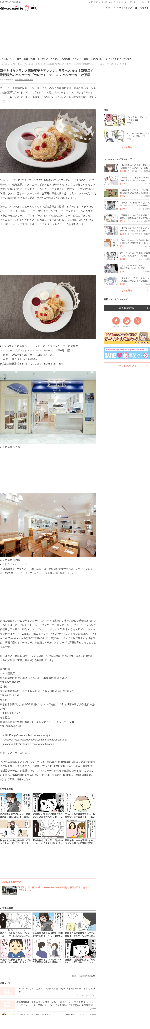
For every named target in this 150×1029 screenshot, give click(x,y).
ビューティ (112, 2)
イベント (77, 58)
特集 (106, 110)
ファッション (96, 58)
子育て (91, 2)
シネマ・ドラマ (113, 58)
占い (126, 2)
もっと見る (126, 147)
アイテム (54, 58)
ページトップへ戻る (126, 366)
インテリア (42, 58)
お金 (26, 58)
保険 (32, 58)
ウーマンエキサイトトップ (119, 7)
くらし (98, 2)
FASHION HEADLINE (24, 79)
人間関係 (66, 58)
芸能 (86, 58)
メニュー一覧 (144, 2)
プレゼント (134, 2)
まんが (120, 2)
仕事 (19, 58)
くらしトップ (8, 58)
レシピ (104, 2)
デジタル (127, 58)
